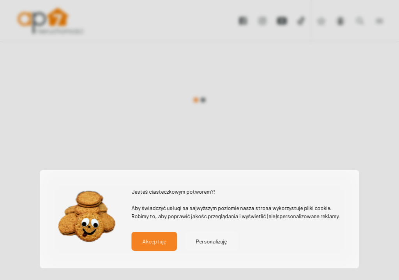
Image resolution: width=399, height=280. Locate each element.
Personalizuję (211, 241)
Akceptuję (154, 241)
